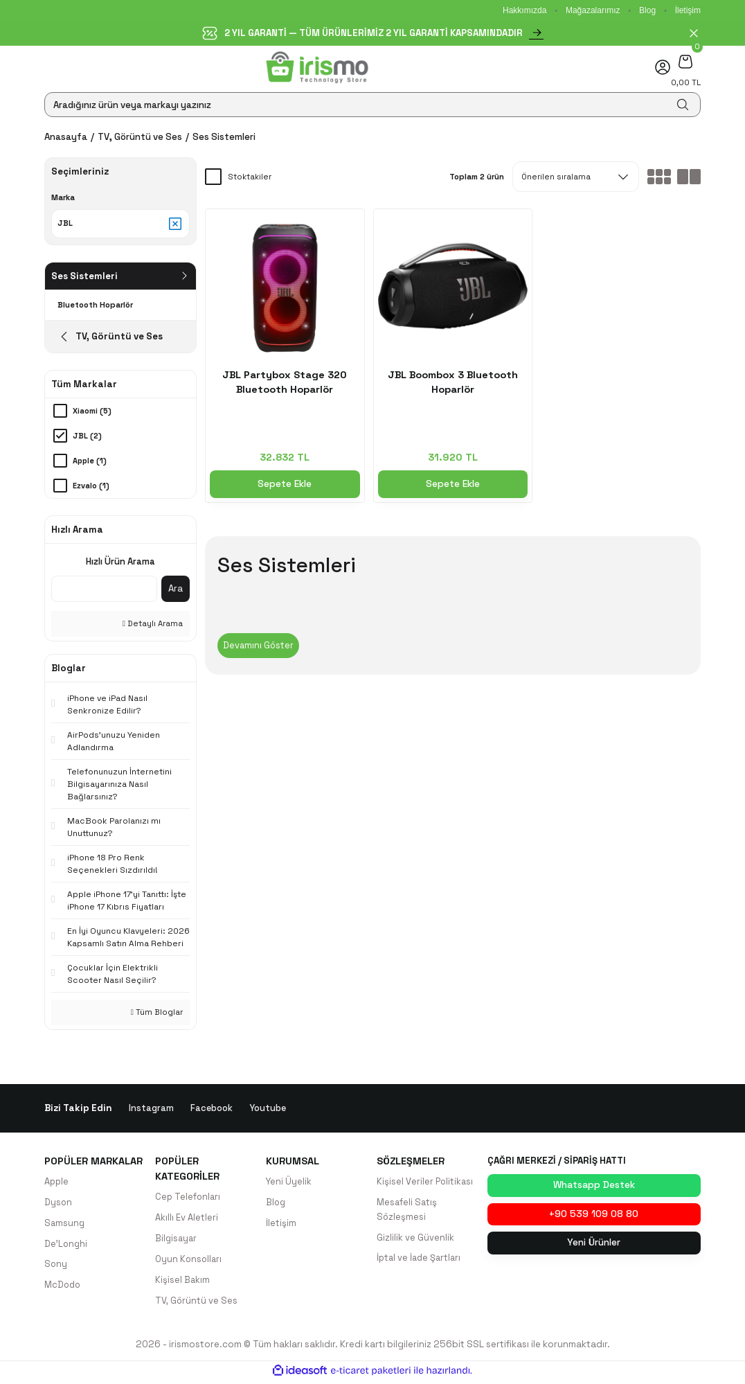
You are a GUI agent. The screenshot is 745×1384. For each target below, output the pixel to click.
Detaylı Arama (153, 625)
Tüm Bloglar (157, 1013)
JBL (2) (87, 437)
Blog (647, 10)
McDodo (63, 1289)
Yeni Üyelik (289, 1183)
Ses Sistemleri (223, 137)
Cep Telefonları (188, 1199)
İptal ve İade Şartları (421, 1261)
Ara (175, 590)
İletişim (688, 10)
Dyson (58, 1204)
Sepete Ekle (285, 484)
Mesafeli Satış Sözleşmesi (407, 1211)
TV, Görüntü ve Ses (196, 1304)
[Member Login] (662, 67)
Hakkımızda (524, 10)
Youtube (268, 1109)
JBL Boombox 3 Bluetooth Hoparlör (453, 382)
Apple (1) (90, 462)
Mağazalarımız (593, 10)
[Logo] (317, 67)
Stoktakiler (249, 176)
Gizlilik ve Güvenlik (415, 1240)
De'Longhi (66, 1246)
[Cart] (686, 61)
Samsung (65, 1226)
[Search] (372, 104)
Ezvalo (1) (91, 487)
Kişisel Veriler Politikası (425, 1183)
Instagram (151, 1109)
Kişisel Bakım (182, 1283)
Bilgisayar (177, 1241)
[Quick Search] (104, 590)
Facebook (211, 1109)
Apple (57, 1183)
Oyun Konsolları (189, 1262)
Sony (56, 1267)
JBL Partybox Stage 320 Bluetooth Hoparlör (284, 382)
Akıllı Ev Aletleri (186, 1220)
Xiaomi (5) (92, 412)
